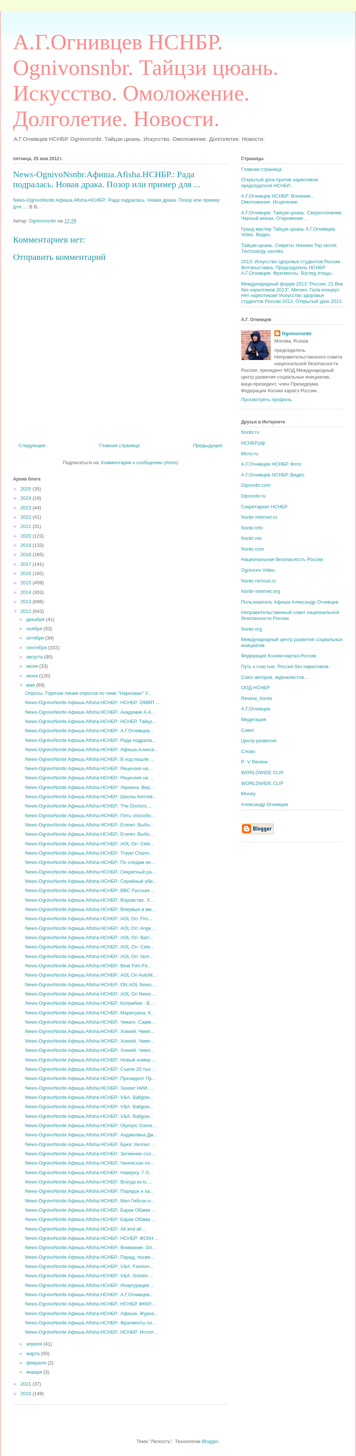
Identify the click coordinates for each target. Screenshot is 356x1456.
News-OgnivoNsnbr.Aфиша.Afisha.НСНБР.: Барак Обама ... (90, 1210)
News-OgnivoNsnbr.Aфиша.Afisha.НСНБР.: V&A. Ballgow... (89, 1097)
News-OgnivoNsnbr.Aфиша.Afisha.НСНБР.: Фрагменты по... (90, 1322)
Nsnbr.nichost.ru (258, 581)
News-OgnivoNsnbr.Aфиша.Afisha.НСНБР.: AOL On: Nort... (89, 956)
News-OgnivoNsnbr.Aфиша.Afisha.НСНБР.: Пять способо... (90, 815)
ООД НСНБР (255, 687)
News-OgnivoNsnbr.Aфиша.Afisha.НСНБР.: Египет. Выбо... (89, 825)
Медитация (253, 719)
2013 (26, 601)
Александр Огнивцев (264, 804)
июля (32, 666)
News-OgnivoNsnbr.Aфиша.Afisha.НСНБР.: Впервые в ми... (90, 909)
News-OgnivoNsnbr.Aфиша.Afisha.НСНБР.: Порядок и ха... (89, 1191)
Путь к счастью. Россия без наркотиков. (285, 666)
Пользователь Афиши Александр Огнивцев (289, 602)
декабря (36, 619)
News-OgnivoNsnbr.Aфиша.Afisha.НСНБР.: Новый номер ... (90, 1060)
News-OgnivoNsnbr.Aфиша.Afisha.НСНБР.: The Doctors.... (88, 806)
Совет (247, 730)
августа (35, 657)
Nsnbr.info (252, 528)
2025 (26, 489)
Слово (248, 751)
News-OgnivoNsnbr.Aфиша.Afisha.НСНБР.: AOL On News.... (90, 994)
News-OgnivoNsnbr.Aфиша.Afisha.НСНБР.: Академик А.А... (90, 712)
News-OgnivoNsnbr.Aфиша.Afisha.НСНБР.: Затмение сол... (90, 1153)
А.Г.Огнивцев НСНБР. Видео (272, 475)
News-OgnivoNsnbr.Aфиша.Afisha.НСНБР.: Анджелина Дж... (91, 1135)
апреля (35, 1344)
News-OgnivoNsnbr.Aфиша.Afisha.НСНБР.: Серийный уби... (90, 881)
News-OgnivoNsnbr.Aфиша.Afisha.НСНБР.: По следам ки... (89, 862)
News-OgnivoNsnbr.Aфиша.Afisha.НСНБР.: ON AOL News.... (90, 984)
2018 (26, 554)
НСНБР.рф (253, 443)
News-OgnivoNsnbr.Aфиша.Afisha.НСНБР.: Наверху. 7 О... (89, 1172)
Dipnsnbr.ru (253, 496)
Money (248, 793)
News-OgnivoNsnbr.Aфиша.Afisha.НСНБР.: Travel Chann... (89, 853)
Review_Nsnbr (257, 698)
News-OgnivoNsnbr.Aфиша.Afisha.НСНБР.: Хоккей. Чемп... (89, 1031)
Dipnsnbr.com (255, 485)
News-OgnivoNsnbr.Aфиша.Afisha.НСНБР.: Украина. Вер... (89, 787)
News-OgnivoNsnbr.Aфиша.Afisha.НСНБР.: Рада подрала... (90, 740)
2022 (26, 517)
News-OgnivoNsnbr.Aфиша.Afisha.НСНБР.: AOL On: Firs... (88, 918)
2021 (26, 526)
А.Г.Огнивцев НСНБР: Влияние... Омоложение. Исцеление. (277, 199)
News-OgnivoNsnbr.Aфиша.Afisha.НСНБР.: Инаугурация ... (89, 1285)
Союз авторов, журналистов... (274, 677)
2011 (26, 1384)
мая (31, 685)
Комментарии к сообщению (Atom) (139, 462)
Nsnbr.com (252, 549)
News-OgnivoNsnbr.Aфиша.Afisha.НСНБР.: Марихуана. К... (90, 1013)
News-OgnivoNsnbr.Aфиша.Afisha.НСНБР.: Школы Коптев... (90, 796)
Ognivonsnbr (297, 333)
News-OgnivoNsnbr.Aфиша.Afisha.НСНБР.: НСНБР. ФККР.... (90, 1304)
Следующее (32, 445)
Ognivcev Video (258, 570)
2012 (26, 611)
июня (32, 676)
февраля (37, 1363)
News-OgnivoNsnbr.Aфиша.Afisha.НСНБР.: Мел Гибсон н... (90, 1201)
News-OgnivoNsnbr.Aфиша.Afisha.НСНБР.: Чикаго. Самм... (90, 1022)
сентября (37, 647)
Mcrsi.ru (249, 453)
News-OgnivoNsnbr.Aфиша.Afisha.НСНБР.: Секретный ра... (90, 872)
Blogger (210, 1441)
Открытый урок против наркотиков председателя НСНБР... (279, 182)
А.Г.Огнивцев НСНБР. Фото (271, 464)
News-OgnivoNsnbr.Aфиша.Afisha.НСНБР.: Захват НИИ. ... (89, 1088)
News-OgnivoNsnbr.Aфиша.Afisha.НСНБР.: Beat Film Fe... (88, 965)
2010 (26, 1393)
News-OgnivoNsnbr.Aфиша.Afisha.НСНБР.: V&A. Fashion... (89, 1266)
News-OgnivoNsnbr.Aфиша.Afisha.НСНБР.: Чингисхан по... (89, 1163)
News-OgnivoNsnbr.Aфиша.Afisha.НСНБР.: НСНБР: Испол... (91, 1332)
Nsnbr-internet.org (260, 591)
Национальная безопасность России (282, 559)
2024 (26, 498)
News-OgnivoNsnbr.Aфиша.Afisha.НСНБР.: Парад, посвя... (89, 1257)
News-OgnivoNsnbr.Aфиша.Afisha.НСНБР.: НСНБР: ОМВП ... (92, 702)
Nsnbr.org (251, 629)
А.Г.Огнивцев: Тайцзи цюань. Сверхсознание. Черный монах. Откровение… (292, 215)
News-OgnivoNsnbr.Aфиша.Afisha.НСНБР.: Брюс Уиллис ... (90, 1144)
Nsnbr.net (251, 538)
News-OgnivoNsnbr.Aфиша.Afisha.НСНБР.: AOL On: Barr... (89, 937)
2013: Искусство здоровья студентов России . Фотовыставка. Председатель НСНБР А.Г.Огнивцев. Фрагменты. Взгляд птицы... (292, 267)
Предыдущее (207, 445)
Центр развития (259, 740)
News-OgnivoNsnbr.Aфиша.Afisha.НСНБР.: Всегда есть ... (88, 1182)
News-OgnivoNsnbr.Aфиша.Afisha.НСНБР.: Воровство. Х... (89, 900)
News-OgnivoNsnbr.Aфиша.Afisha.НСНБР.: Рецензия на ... (89, 768)
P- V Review (254, 762)
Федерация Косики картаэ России (278, 655)
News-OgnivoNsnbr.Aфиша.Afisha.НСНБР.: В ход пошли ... (89, 759)
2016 (26, 573)
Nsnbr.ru (250, 432)
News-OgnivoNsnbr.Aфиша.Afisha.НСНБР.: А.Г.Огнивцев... (89, 730)
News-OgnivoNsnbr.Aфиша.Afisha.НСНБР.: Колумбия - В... (89, 1003)
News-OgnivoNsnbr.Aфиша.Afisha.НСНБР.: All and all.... (85, 1229)
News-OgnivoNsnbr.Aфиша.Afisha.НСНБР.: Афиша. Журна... (91, 1313)
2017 (26, 564)
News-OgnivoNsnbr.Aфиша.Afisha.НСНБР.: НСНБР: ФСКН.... (91, 1238)
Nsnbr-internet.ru (259, 517)
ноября (35, 628)
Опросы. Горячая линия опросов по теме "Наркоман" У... (88, 693)
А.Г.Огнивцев (255, 709)
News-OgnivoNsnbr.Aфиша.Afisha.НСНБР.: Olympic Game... (90, 1125)
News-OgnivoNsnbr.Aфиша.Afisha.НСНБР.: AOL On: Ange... (90, 928)
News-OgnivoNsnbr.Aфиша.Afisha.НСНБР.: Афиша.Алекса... (91, 749)
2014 (26, 592)
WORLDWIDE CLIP (262, 772)
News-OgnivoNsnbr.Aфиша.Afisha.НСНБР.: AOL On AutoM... (90, 975)
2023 (26, 508)
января (34, 1372)
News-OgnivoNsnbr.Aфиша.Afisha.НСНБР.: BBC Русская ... (90, 890)
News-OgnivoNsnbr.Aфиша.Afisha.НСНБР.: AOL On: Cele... (89, 843)
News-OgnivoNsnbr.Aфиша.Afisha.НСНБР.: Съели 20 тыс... (90, 1069)
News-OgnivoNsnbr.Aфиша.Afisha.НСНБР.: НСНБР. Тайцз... (90, 721)
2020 (26, 536)
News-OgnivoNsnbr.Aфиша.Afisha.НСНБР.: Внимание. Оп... (90, 1247)
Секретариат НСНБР (264, 506)
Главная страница (119, 445)
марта (33, 1353)
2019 (26, 545)
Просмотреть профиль (266, 399)
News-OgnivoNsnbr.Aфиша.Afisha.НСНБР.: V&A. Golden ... (89, 1275)
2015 (26, 582)
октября (35, 638)
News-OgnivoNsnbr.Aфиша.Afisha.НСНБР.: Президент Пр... (90, 1078)
